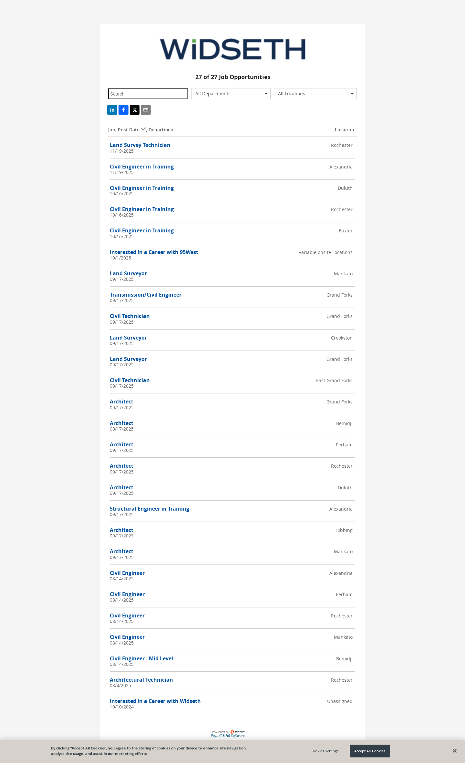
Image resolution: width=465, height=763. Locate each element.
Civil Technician (130, 316)
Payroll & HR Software (227, 735)
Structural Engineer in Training (149, 508)
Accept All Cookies (369, 750)
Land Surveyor (128, 273)
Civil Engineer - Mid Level (141, 658)
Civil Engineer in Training (142, 166)
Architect (121, 401)
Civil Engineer (127, 572)
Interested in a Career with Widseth (155, 701)
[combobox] (231, 93)
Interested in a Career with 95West (154, 252)
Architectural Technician (141, 679)
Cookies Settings (325, 750)
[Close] (455, 751)
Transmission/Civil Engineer (145, 294)
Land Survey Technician (140, 144)
